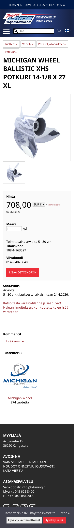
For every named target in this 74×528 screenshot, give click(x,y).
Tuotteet (11, 44)
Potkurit (11, 52)
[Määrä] (14, 228)
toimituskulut (54, 204)
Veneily (27, 44)
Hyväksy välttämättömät (24, 520)
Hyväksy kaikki (54, 520)
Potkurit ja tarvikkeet (52, 44)
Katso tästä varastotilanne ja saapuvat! (32, 303)
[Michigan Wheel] (20, 384)
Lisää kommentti (17, 341)
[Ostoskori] (59, 31)
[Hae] (33, 31)
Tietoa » (64, 513)
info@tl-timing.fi (34, 487)
